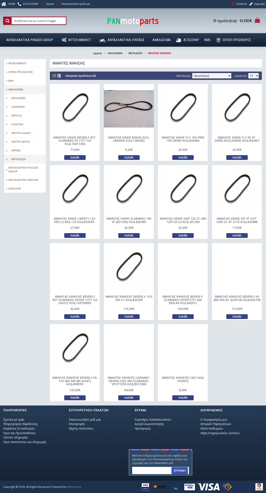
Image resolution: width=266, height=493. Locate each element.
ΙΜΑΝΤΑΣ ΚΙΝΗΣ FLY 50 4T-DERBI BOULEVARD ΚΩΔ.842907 (236, 138)
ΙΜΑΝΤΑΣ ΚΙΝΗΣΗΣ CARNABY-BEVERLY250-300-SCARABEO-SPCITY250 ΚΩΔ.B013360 (129, 381)
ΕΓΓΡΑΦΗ (179, 470)
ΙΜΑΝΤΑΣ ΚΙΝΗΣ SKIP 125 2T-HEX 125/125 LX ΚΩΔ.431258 (183, 220)
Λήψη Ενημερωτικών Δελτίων (220, 433)
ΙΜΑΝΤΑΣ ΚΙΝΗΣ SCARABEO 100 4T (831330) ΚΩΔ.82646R (128, 220)
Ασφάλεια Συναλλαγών (19, 428)
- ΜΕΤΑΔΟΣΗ (17, 159)
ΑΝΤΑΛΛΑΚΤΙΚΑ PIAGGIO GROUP (23, 169)
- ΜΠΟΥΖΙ (15, 115)
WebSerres (74, 487)
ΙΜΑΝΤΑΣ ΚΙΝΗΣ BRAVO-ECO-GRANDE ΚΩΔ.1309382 (129, 138)
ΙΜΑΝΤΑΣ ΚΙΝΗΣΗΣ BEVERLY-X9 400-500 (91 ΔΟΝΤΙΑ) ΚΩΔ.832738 (236, 298)
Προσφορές (143, 428)
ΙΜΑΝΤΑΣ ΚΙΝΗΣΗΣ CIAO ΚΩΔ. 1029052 (183, 379)
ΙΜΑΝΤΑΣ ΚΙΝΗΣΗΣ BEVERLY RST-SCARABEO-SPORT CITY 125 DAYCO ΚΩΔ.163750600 (74, 300)
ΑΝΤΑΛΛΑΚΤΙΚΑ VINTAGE (23, 180)
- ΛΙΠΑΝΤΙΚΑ (16, 107)
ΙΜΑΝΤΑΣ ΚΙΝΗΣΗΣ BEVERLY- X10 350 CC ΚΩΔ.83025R (128, 298)
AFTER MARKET (17, 63)
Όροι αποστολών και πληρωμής (24, 442)
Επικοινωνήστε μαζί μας (85, 419)
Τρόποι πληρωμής (15, 437)
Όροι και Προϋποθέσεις (19, 433)
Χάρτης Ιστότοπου (81, 428)
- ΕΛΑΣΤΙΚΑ (15, 124)
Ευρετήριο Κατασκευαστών (153, 419)
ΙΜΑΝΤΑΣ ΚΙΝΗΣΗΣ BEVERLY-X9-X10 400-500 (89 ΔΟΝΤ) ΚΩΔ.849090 (75, 381)
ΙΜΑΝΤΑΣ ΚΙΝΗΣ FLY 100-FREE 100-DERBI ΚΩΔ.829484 (183, 138)
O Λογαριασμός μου (213, 419)
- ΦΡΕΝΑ (14, 150)
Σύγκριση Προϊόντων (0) (80, 76)
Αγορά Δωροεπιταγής (149, 424)
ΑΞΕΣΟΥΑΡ (14, 188)
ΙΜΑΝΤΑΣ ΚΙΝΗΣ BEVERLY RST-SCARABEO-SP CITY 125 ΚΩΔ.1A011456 (75, 140)
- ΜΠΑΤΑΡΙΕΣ (17, 98)
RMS (11, 81)
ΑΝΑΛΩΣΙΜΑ (15, 89)
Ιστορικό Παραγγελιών (215, 424)
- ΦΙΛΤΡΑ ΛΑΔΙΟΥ (19, 133)
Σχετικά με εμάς (13, 419)
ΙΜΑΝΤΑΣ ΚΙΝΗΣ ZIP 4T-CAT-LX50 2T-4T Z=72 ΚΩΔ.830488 (236, 220)
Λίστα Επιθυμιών (211, 428)
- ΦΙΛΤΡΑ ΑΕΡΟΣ (19, 142)
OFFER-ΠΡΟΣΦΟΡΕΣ (20, 72)
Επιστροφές (77, 424)
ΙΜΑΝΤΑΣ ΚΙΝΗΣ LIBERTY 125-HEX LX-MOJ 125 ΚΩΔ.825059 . (75, 220)
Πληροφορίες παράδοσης (20, 424)
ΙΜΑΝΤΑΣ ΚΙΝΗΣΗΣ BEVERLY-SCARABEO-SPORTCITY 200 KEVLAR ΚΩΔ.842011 (182, 300)
